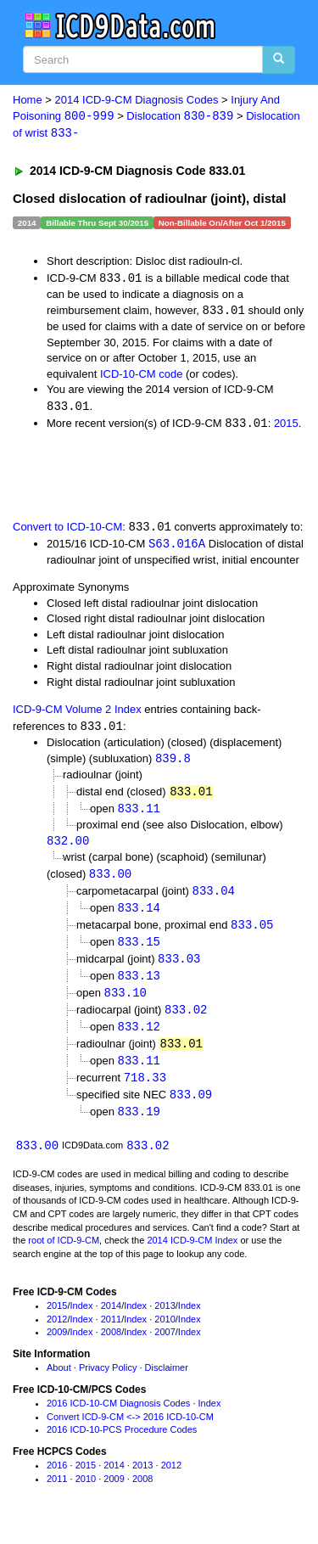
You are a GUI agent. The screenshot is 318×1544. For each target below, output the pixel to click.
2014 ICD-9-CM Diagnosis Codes (137, 99)
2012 (57, 1333)
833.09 (191, 1107)
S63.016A (176, 547)
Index (81, 1319)
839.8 (173, 763)
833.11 (139, 814)
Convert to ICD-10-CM (67, 530)
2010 (164, 1333)
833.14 (139, 915)
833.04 (213, 898)
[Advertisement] (135, 476)
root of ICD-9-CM (63, 1254)
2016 (57, 1479)
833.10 (125, 1002)
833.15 (139, 949)
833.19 (139, 1124)
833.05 (252, 932)
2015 (286, 426)
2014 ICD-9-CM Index (192, 1254)
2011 (111, 1333)
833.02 (186, 1020)
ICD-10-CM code (141, 375)
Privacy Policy (108, 1382)
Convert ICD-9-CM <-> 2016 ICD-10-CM (130, 1430)
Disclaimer (166, 1382)
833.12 (139, 1037)
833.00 (110, 880)
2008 (111, 1346)
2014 (111, 1319)
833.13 (139, 985)
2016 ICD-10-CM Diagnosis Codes (118, 1417)
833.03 (179, 967)
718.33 (145, 1089)
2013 (164, 1319)
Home (27, 99)
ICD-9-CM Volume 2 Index (77, 713)
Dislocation (179, 116)
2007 (164, 1346)
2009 (57, 1346)
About (59, 1382)
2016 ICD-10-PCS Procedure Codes (122, 1444)
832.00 (68, 847)
